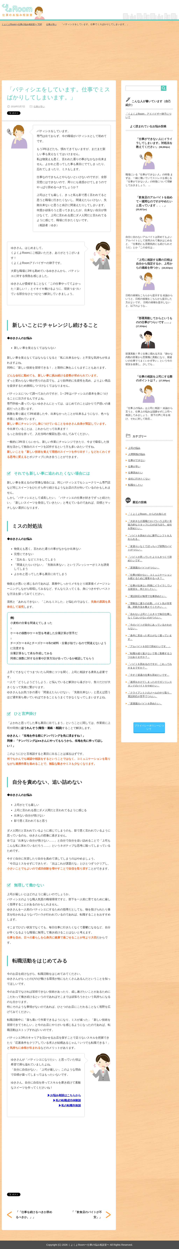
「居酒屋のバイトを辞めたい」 (145, 700)
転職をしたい (135, 483)
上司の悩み (134, 447)
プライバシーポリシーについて (149, 724)
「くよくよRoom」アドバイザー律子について (148, 115)
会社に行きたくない (139, 477)
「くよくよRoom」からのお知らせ (147, 512)
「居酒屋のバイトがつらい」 (144, 565)
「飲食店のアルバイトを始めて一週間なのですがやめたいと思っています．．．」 (154, 201)
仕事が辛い (39, 106)
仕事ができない (136, 459)
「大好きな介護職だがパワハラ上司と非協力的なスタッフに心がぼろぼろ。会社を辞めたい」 (150, 523)
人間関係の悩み (136, 453)
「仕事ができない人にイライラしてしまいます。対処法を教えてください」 (154, 142)
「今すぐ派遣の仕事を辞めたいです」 (148, 671)
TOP (23, 24)
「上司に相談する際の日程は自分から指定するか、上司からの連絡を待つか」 (154, 263)
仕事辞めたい (135, 471)
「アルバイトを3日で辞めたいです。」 (149, 643)
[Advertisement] (89, 53)
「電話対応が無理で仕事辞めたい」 (147, 593)
